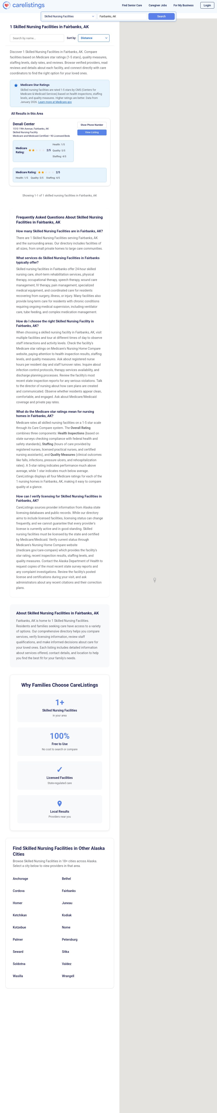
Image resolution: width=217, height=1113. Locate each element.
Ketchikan (20, 915)
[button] (155, 580)
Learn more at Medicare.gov (55, 102)
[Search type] (69, 16)
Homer (17, 903)
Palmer (18, 939)
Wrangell (68, 976)
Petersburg (69, 939)
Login (207, 5)
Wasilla (18, 976)
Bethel (66, 878)
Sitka (65, 951)
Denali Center (24, 124)
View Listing (91, 132)
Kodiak (67, 915)
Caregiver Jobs (158, 5)
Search (161, 16)
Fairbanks (69, 891)
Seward (18, 951)
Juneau (67, 903)
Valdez (66, 964)
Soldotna (19, 964)
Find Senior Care (132, 5)
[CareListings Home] (31, 5)
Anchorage (20, 878)
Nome (66, 927)
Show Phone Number (91, 124)
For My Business (184, 5)
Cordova (19, 891)
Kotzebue (19, 927)
